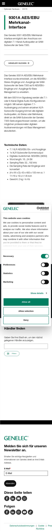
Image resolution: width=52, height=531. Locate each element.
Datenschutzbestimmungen (22, 525)
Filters (12, 354)
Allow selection (26, 311)
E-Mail (7, 468)
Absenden (10, 483)
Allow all (26, 302)
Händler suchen (18, 63)
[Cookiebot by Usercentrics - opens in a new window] (37, 208)
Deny (26, 320)
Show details (37, 293)
